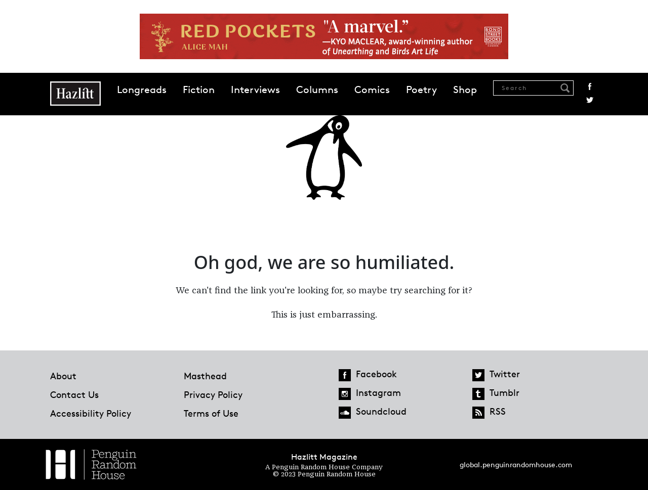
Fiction (199, 89)
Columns (317, 89)
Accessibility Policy (90, 413)
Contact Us (74, 394)
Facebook (590, 86)
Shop (465, 89)
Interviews (255, 89)
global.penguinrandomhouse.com (516, 464)
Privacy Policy (213, 394)
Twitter (590, 100)
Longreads (142, 89)
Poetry (421, 89)
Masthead (205, 375)
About (63, 375)
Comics (372, 89)
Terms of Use (211, 413)
